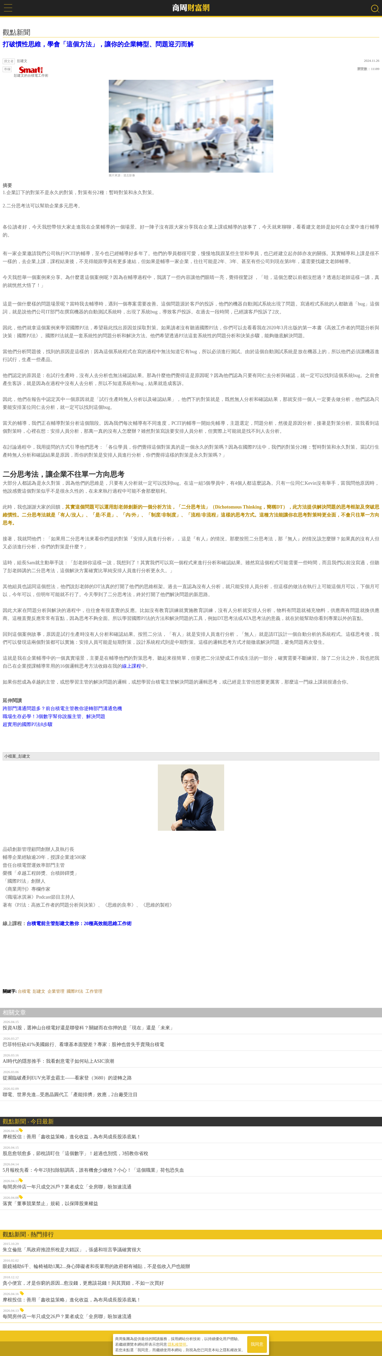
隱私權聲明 (177, 1343)
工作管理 (93, 991)
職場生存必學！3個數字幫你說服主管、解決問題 (54, 716)
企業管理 (55, 991)
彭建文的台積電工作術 (31, 72)
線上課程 (131, 666)
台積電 (24, 991)
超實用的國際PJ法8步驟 (28, 724)
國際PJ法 (75, 991)
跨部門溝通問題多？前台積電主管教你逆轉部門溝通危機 (62, 708)
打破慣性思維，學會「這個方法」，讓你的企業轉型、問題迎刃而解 (98, 44)
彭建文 (39, 991)
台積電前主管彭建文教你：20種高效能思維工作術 (79, 923)
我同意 (257, 1343)
